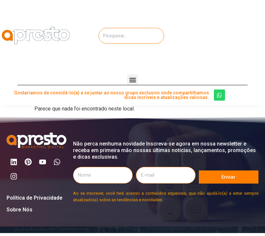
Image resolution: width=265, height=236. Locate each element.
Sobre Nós (19, 209)
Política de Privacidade (35, 198)
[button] (132, 79)
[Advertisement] (226, 34)
